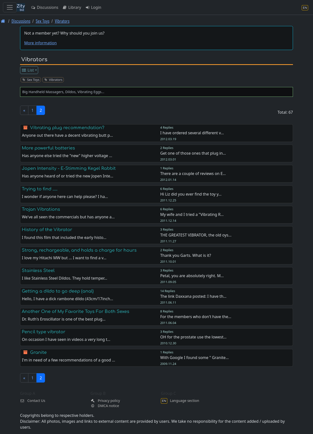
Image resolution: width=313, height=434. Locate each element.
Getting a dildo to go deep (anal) (58, 291)
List (28, 70)
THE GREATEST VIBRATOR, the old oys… (196, 235)
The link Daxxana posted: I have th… (193, 296)
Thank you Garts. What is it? (185, 255)
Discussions (44, 7)
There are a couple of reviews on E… (193, 173)
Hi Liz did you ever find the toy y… (191, 194)
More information (40, 43)
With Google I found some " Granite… (194, 357)
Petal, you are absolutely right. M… (192, 275)
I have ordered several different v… (192, 133)
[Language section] (305, 7)
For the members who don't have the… (195, 316)
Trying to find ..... (39, 188)
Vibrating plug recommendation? (67, 127)
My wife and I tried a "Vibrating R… (192, 214)
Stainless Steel (38, 270)
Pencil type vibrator (43, 331)
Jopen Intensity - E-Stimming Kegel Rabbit (69, 168)
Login (93, 7)
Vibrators (62, 21)
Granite (38, 352)
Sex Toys (42, 21)
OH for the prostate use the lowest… (193, 337)
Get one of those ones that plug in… (193, 153)
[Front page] (3, 21)
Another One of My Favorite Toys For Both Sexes (75, 311)
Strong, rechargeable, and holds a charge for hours (79, 250)
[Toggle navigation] (10, 7)
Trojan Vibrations (41, 209)
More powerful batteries (48, 148)
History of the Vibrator (47, 229)
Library (71, 7)
